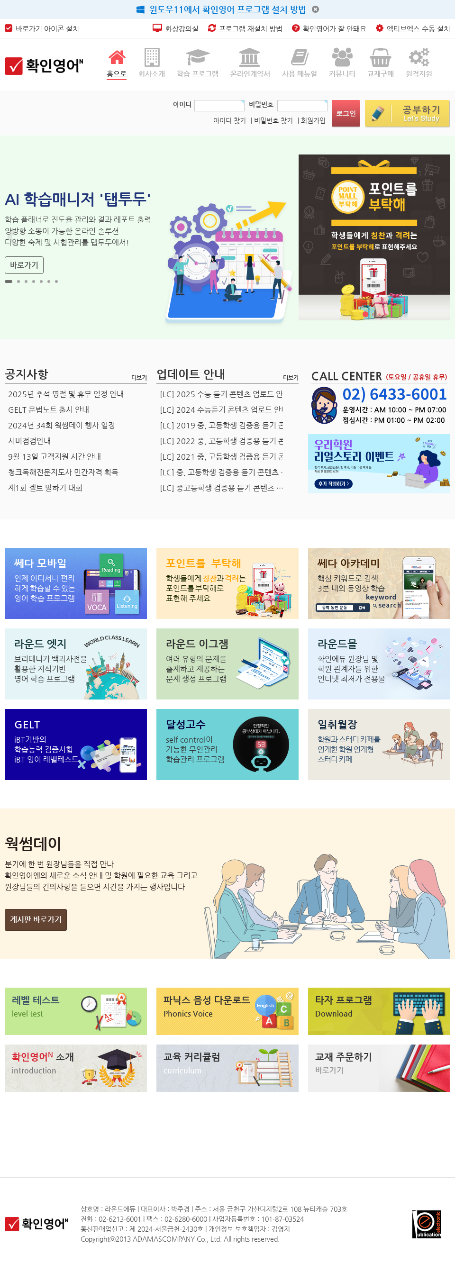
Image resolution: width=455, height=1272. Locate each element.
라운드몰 (337, 644)
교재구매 (380, 63)
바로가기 (24, 265)
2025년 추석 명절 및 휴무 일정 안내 (66, 394)
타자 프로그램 (343, 1000)
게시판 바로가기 (36, 919)
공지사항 (26, 374)
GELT (27, 724)
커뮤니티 (342, 63)
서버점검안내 (29, 440)
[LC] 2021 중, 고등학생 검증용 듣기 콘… (226, 456)
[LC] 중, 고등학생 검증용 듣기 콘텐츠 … (224, 472)
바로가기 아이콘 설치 (42, 29)
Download (334, 1013)
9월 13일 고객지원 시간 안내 (54, 456)
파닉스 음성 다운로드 (207, 1000)
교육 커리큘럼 (192, 1057)
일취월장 (337, 724)
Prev (12, 237)
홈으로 (117, 63)
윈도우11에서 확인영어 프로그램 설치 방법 (221, 9)
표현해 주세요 (206, 588)
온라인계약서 (250, 63)
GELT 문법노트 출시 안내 (48, 409)
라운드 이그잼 (197, 644)
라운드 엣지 (40, 644)
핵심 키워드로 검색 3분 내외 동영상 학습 (351, 583)
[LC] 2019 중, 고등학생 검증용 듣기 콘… (226, 425)
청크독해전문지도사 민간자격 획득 (63, 472)
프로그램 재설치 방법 (245, 29)
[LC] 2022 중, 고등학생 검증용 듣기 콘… (226, 440)
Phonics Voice (188, 1013)
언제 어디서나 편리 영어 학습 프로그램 (44, 588)
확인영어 (43, 1057)
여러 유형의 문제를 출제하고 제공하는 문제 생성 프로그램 (196, 668)
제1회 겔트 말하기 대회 (45, 487)
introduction (34, 1070)
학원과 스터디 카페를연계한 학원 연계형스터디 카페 (349, 749)
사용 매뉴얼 (299, 63)
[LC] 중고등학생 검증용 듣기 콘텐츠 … (221, 487)
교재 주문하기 (343, 1057)
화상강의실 (176, 29)
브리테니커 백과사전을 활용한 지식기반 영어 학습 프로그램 (50, 668)
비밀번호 (261, 104)
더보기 (139, 377)
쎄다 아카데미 (349, 563)
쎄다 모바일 (40, 563)
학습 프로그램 (197, 63)
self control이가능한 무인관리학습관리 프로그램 (195, 749)
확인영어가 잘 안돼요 (329, 29)
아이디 (182, 104)
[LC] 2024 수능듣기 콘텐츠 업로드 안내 (224, 409)
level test (27, 1013)
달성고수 (186, 724)
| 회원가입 (312, 120)
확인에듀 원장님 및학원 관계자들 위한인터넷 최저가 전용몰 (351, 668)
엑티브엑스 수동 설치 (413, 29)
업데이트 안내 (190, 374)
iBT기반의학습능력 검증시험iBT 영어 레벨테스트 (46, 749)
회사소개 (151, 63)
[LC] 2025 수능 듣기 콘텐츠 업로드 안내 (225, 394)
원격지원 (419, 63)
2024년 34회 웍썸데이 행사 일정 (61, 425)
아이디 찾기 (229, 120)
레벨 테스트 (36, 1000)
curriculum (183, 1070)
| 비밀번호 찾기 (272, 120)
